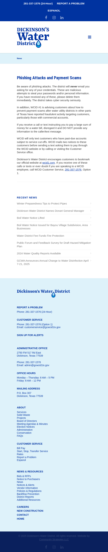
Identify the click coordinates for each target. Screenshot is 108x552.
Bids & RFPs (24, 476)
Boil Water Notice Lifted (31, 217)
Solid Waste (23, 415)
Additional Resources (28, 499)
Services (22, 412)
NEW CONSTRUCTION (30, 510)
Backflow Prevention (28, 494)
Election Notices (26, 426)
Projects (21, 418)
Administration (25, 429)
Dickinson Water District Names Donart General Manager (50, 210)
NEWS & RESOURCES (30, 471)
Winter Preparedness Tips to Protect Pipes (42, 203)
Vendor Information (27, 488)
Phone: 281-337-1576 (29, 362)
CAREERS (23, 506)
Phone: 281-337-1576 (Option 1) (35, 324)
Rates (20, 454)
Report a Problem (26, 457)
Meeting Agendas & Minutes (32, 424)
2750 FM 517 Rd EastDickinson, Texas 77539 (30, 354)
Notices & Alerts (25, 485)
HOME (20, 518)
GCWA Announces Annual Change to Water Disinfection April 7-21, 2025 (53, 262)
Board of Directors (27, 421)
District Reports (25, 496)
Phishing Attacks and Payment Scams (49, 77)
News (20, 482)
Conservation (24, 432)
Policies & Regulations (29, 491)
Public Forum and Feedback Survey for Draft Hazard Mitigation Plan (54, 244)
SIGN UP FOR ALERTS (30, 335)
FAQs (20, 435)
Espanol (21, 460)
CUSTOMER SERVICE (30, 443)
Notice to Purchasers (28, 479)
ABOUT (21, 407)
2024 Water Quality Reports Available (39, 253)
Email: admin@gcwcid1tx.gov (33, 365)
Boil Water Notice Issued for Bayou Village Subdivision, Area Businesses (52, 227)
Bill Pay (21, 448)
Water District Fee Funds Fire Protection (40, 235)
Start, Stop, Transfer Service (32, 451)
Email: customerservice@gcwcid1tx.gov (39, 327)
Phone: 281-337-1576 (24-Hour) (34, 311)
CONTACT (23, 514)
